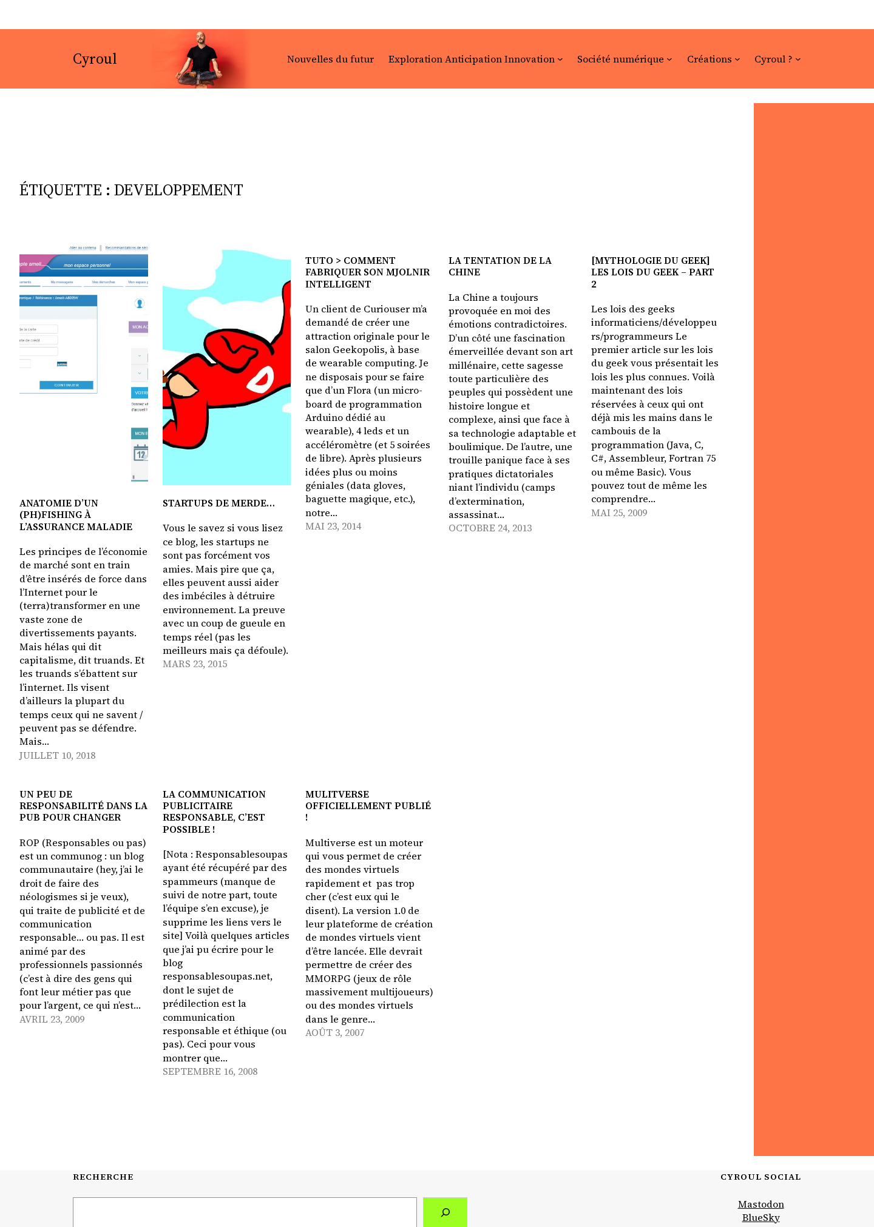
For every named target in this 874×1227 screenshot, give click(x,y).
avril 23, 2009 (51, 1019)
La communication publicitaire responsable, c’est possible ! (214, 811)
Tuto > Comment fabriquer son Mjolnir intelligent (367, 272)
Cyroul (95, 59)
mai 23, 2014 (333, 526)
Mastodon (761, 1204)
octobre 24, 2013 (490, 527)
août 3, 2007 (334, 1032)
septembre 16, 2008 (210, 1071)
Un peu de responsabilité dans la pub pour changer (83, 806)
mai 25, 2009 (619, 512)
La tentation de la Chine (500, 266)
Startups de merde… (219, 503)
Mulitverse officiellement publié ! (368, 806)
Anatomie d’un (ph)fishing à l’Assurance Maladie (75, 515)
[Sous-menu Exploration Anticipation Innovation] (560, 59)
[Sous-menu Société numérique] (669, 59)
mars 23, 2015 (195, 663)
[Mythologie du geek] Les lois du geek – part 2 (652, 272)
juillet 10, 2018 (57, 755)
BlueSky (761, 1217)
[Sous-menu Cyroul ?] (798, 59)
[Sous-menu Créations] (737, 59)
